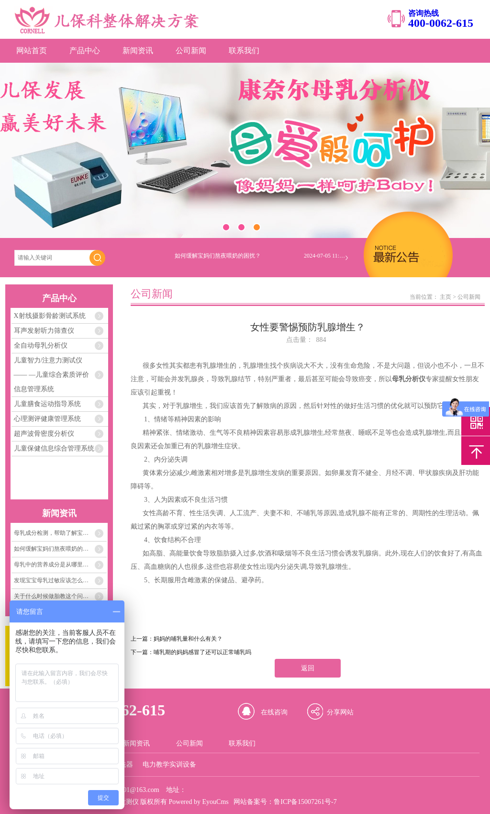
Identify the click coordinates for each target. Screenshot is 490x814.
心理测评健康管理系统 (47, 418)
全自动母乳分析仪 (40, 345)
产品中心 (84, 50)
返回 (307, 668)
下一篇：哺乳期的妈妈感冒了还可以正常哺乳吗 (191, 652)
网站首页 (31, 50)
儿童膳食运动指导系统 (47, 403)
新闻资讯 (137, 50)
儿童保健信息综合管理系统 (54, 448)
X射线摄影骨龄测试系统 (50, 315)
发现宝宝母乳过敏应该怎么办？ (54, 580)
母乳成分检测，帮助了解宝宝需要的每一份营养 (60, 533)
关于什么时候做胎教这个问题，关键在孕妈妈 (60, 596)
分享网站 (340, 712)
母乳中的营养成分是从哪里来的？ (57, 564)
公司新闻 (191, 50)
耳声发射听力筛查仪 (44, 330)
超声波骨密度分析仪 (44, 433)
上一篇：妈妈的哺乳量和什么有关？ (177, 638)
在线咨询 (274, 712)
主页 (445, 297)
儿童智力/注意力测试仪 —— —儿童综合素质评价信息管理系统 (51, 375)
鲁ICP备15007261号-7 (305, 801)
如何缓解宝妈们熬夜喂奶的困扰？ (57, 548)
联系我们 (244, 50)
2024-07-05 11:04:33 (325, 258)
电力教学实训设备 (169, 764)
